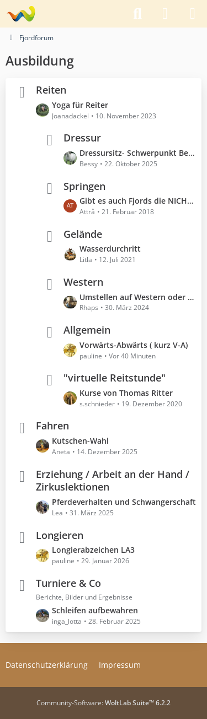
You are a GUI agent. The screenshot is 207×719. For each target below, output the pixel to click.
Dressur (82, 137)
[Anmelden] (165, 14)
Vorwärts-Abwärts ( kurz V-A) (133, 345)
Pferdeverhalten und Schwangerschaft (124, 502)
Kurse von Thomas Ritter (126, 393)
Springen (84, 185)
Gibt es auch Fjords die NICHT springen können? (137, 200)
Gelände (82, 233)
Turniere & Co (68, 582)
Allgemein (86, 329)
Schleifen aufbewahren (95, 610)
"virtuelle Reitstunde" (114, 377)
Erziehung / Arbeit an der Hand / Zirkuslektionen (112, 480)
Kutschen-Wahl (80, 440)
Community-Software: (103, 702)
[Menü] (193, 14)
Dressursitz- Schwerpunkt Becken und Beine (137, 153)
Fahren (52, 425)
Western (83, 281)
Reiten (51, 89)
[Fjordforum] (20, 14)
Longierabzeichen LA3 (93, 549)
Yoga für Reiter (80, 105)
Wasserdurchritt (110, 248)
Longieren (59, 534)
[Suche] (137, 14)
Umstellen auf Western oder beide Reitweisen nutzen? (137, 296)
